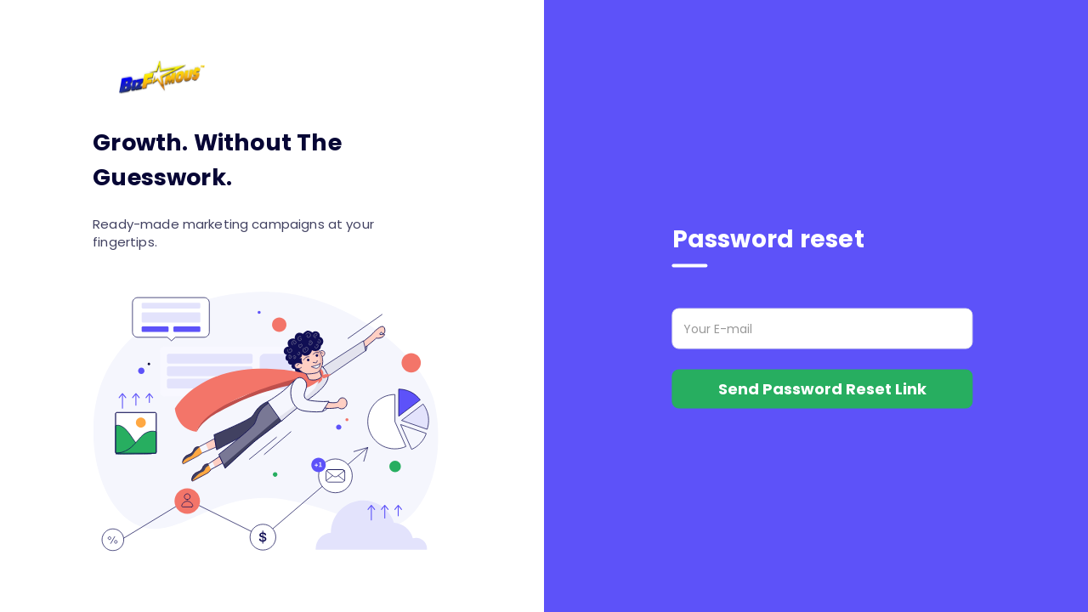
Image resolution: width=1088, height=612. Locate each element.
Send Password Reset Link (822, 389)
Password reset (768, 239)
